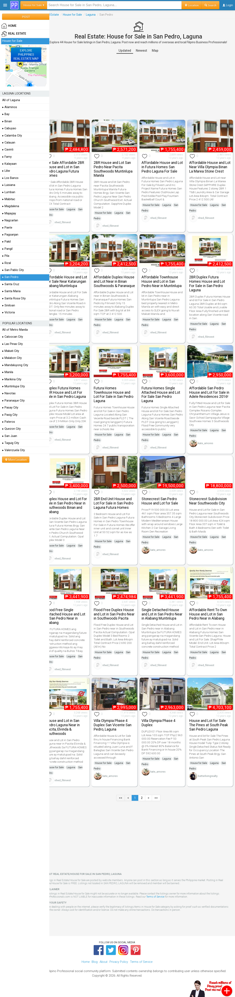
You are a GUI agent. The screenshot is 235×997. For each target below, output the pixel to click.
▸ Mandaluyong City (15, 365)
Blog (95, 968)
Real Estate (59, 14)
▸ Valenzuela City (13, 450)
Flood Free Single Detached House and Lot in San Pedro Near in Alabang (73, 616)
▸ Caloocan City (12, 337)
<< (124, 804)
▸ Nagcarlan (10, 220)
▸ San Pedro (10, 277)
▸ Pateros (8, 422)
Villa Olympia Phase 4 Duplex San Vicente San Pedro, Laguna (118, 727)
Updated (128, 51)
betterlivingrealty (210, 778)
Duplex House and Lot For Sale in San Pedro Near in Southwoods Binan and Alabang (71, 503)
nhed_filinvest (70, 220)
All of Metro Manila (15, 330)
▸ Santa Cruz (10, 284)
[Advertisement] (142, 87)
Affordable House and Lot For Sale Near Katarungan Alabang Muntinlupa (71, 280)
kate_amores (207, 443)
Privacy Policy (118, 968)
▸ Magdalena (10, 206)
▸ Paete (7, 227)
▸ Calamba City (12, 135)
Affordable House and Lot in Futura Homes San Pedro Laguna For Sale (164, 165)
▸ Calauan (8, 142)
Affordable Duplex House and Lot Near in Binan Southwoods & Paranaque (117, 280)
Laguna (98, 14)
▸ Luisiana (8, 185)
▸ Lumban (8, 192)
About (103, 968)
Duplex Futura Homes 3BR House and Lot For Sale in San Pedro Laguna (71, 390)
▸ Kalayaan (9, 164)
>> (160, 804)
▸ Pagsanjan (10, 234)
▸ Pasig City (9, 415)
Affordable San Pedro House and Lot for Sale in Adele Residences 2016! (209, 390)
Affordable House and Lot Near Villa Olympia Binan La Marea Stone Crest (209, 167)
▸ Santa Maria (11, 291)
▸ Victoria (8, 312)
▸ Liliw (6, 171)
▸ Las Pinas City (12, 344)
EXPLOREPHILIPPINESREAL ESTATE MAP (26, 54)
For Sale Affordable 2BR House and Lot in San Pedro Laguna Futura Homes (72, 167)
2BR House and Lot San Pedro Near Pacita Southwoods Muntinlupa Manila (118, 167)
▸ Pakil (6, 241)
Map (159, 51)
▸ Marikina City (11, 379)
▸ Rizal (6, 263)
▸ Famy (7, 157)
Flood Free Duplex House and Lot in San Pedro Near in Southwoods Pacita (116, 616)
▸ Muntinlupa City (13, 386)
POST (26, 16)
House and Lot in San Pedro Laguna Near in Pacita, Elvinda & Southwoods (70, 729)
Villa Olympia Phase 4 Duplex (162, 725)
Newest (145, 51)
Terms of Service (163, 903)
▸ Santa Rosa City (14, 298)
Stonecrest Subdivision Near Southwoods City (210, 499)
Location (191, 5)
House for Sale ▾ (33, 5)
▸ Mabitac (8, 199)
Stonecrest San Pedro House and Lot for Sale (163, 499)
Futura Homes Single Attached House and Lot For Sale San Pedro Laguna (164, 390)
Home (86, 968)
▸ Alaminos (9, 107)
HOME (8, 26)
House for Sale (80, 14)
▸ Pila (5, 256)
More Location (16, 459)
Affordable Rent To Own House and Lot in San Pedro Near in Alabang (210, 614)
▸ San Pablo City (13, 270)
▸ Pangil (7, 249)
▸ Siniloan (8, 305)
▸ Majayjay (9, 213)
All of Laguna (11, 100)
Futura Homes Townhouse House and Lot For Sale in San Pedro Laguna (119, 390)
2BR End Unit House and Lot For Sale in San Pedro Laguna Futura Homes (119, 501)
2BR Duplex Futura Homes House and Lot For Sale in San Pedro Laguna (209, 280)
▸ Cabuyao (9, 128)
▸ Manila (7, 372)
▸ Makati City (10, 351)
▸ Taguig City (10, 443)
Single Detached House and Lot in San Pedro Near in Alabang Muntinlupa (164, 616)
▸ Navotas (9, 393)
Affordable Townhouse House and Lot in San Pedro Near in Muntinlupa (163, 280)
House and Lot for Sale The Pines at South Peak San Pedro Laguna (210, 727)
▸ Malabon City (12, 358)
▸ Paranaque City (13, 400)
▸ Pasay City (10, 407)
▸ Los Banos (10, 178)
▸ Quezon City (11, 429)
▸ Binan (7, 121)
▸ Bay (5, 114)
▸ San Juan (9, 436)
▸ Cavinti (7, 149)
